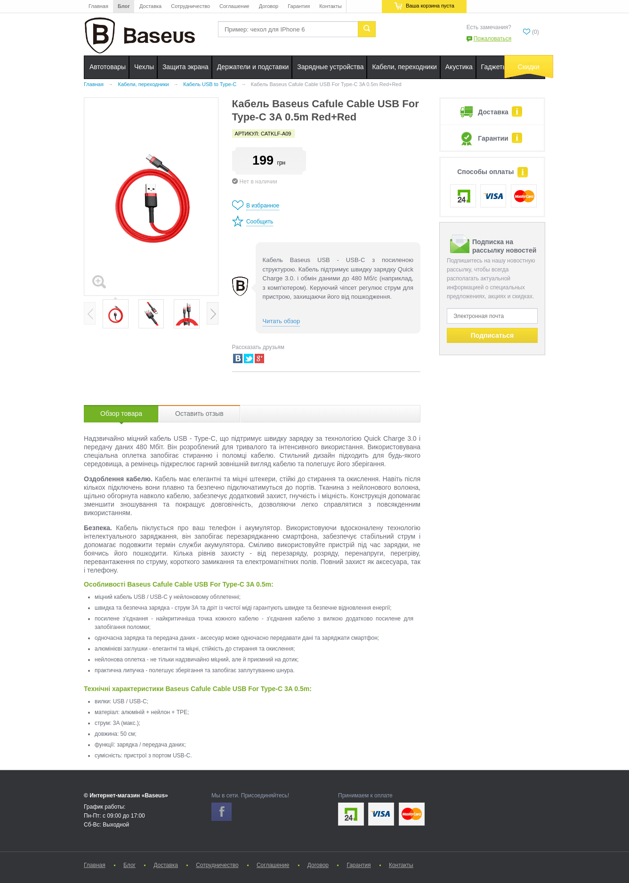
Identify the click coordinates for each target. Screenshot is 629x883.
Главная (98, 6)
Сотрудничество (190, 6)
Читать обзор (281, 321)
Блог (124, 6)
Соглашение (234, 6)
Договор (269, 6)
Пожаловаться (493, 38)
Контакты (330, 6)
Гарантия (299, 6)
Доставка (150, 6)
